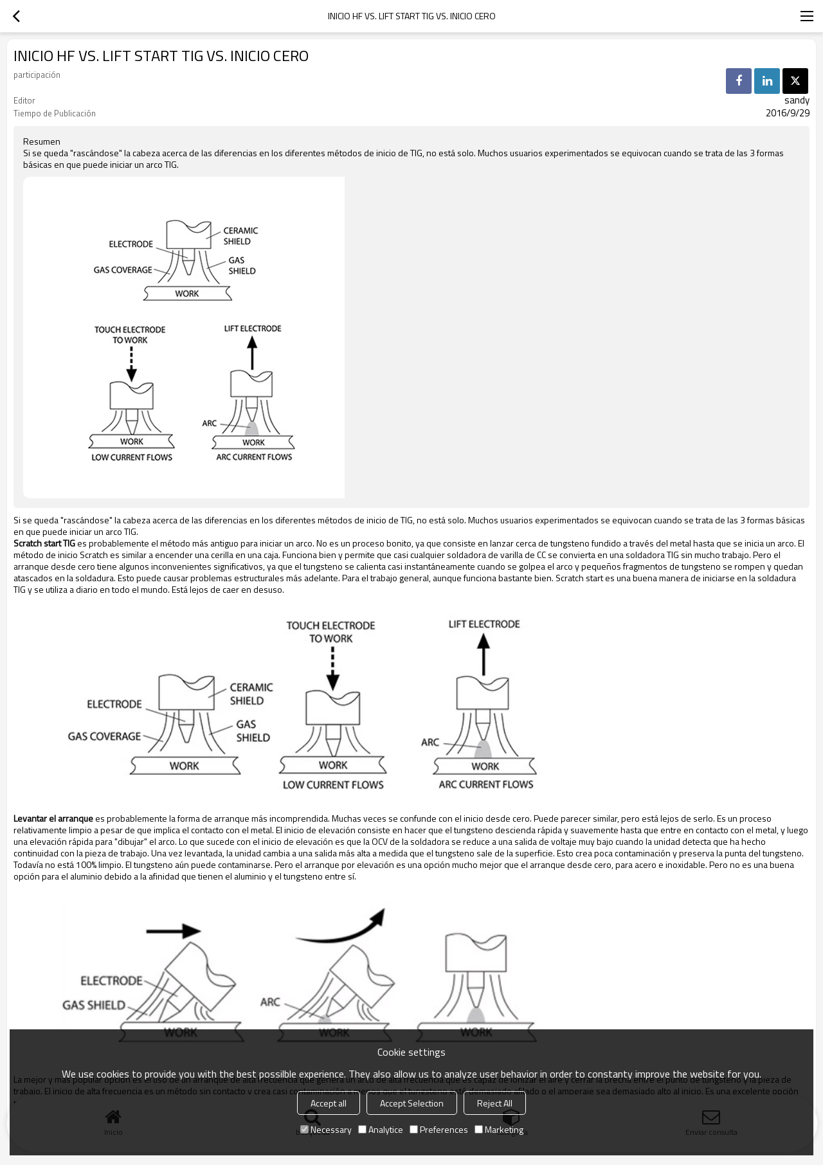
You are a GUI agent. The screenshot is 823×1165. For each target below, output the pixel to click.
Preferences (439, 1129)
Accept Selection (412, 1103)
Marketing (499, 1129)
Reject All (494, 1103)
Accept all (329, 1103)
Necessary (326, 1129)
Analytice (380, 1129)
